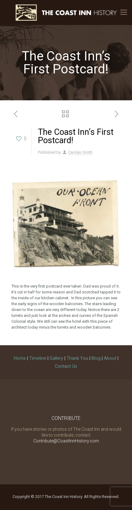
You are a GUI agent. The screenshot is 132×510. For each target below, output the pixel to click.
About (110, 358)
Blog (96, 358)
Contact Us (66, 366)
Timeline (37, 358)
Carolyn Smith (80, 152)
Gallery (56, 358)
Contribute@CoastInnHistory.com (66, 440)
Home (20, 358)
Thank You (77, 358)
